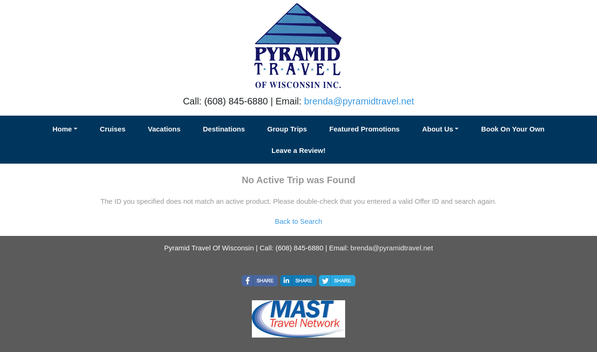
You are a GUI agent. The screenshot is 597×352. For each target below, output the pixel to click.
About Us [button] (437, 129)
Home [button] (62, 129)
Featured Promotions (364, 129)
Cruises (112, 129)
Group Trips (287, 129)
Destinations (224, 129)
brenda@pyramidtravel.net (359, 101)
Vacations (164, 129)
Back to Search (298, 221)
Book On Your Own (512, 129)
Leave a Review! (298, 150)
